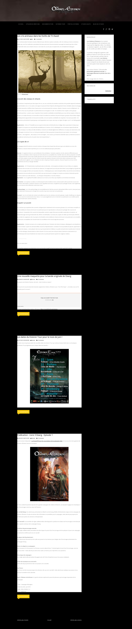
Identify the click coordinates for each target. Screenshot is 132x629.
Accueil (20, 24)
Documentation (47, 24)
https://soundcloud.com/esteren (49, 309)
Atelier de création (32, 24)
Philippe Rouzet (25, 94)
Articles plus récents (22, 620)
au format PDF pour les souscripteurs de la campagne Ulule (46, 441)
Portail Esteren (72, 24)
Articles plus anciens (76, 620)
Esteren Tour (60, 24)
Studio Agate (85, 24)
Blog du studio (98, 24)
